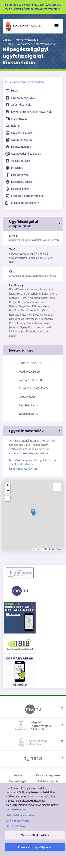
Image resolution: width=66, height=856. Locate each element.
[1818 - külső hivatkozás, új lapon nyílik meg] (33, 759)
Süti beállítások (15, 826)
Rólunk (18, 775)
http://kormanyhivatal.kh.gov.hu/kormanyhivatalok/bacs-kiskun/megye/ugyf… (32, 464)
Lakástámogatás (48, 781)
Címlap (7, 39)
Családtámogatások (48, 775)
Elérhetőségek (18, 781)
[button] (33, 224)
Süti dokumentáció (18, 821)
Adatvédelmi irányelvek (20, 815)
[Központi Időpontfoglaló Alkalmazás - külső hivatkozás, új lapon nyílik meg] (33, 726)
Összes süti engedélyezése (35, 847)
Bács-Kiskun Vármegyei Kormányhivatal (31, 44)
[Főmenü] (56, 25)
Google (58, 549)
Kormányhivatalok (23, 26)
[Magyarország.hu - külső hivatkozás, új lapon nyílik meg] (33, 709)
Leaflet (37, 549)
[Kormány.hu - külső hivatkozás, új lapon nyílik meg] (33, 742)
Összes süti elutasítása (35, 835)
